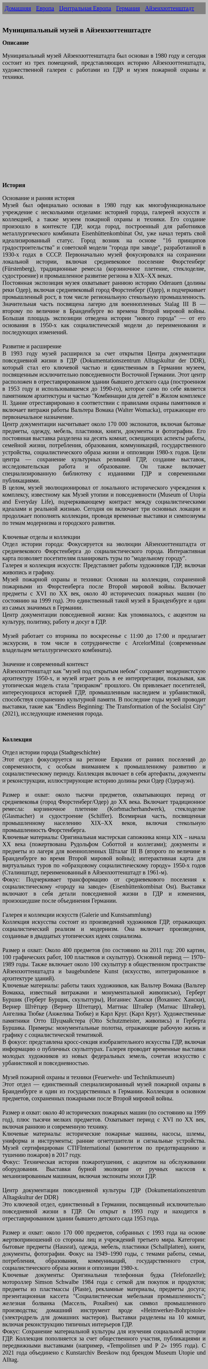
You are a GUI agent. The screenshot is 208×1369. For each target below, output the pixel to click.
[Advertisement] (104, 134)
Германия (128, 8)
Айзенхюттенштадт (169, 8)
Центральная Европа (85, 8)
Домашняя (18, 8)
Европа (45, 8)
